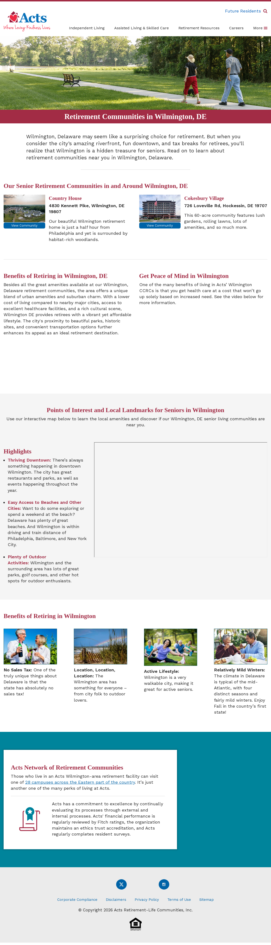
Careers (236, 28)
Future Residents (243, 10)
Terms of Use (179, 899)
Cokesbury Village (204, 198)
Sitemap (206, 899)
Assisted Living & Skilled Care (141, 28)
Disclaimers (116, 899)
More (260, 27)
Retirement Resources (199, 28)
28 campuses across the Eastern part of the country (80, 782)
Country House (65, 198)
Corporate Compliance (77, 899)
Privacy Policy (147, 899)
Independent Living (87, 28)
